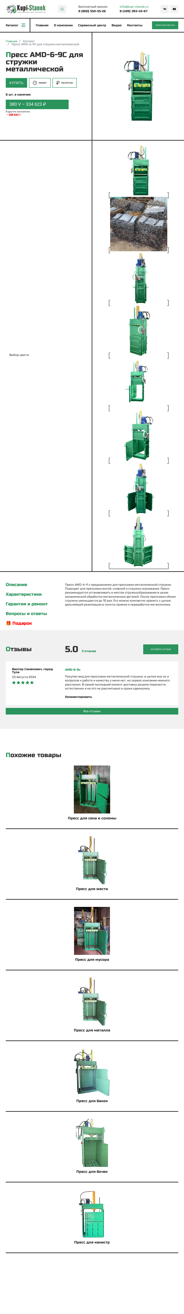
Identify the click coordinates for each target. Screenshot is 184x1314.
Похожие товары (33, 755)
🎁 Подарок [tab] (19, 623)
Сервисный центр (92, 25)
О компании (63, 25)
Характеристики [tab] (24, 594)
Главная (42, 25)
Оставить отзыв (161, 649)
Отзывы (19, 649)
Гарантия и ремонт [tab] (27, 604)
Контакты (134, 25)
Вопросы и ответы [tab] (26, 614)
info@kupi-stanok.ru (134, 6)
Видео (117, 25)
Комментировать (78, 697)
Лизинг (40, 83)
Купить (16, 83)
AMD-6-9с (72, 670)
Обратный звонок (165, 25)
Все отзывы (92, 711)
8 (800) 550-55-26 (92, 11)
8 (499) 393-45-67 (134, 11)
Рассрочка (64, 83)
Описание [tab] (16, 585)
